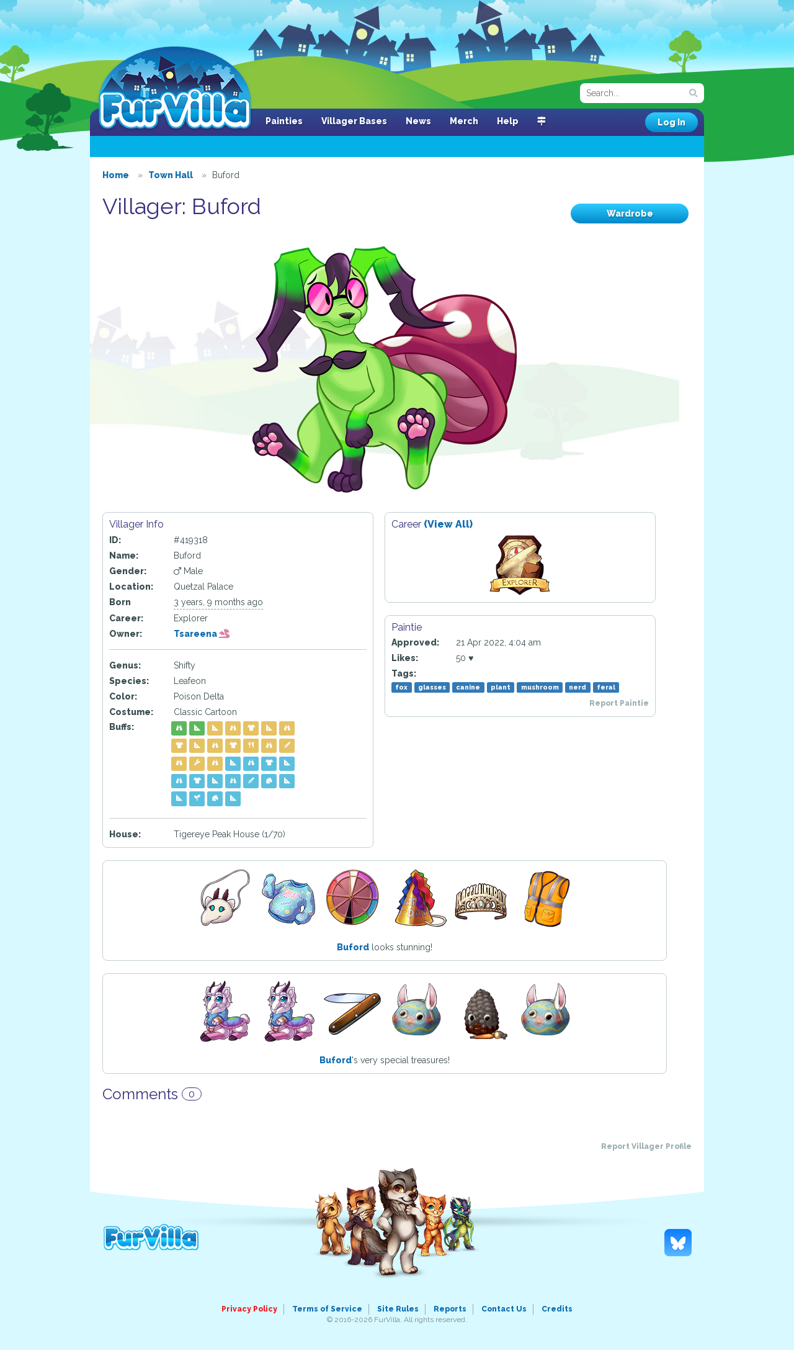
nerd (577, 687)
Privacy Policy (249, 1309)
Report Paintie (619, 703)
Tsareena (202, 634)
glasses (432, 687)
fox (401, 687)
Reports (450, 1309)
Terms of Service (327, 1309)
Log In (671, 122)
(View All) (448, 524)
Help (508, 121)
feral (606, 687)
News (418, 121)
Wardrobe (630, 213)
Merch (464, 121)
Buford (353, 947)
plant (501, 687)
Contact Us (504, 1309)
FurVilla (174, 88)
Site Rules (398, 1309)
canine (468, 687)
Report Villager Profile (646, 1146)
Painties (284, 121)
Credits (557, 1309)
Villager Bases (354, 121)
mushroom (540, 687)
